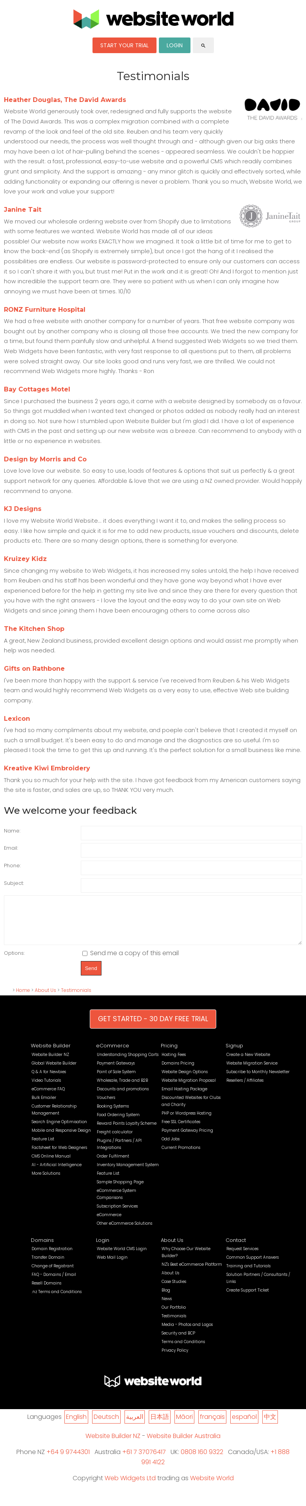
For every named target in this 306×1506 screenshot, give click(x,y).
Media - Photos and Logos (187, 1333)
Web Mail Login (112, 1265)
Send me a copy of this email (130, 961)
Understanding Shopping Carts (127, 1063)
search (203, 45)
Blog (166, 1298)
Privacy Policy (175, 1358)
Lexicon (17, 718)
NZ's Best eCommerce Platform (192, 1273)
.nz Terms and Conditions (57, 1300)
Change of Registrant (53, 1274)
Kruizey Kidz (25, 559)
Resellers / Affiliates (244, 1089)
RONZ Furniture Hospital (44, 309)
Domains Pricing (178, 1071)
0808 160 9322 (202, 1460)
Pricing (169, 1054)
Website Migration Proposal (189, 1089)
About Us (45, 998)
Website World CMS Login (122, 1257)
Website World (212, 1486)
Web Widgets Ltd (130, 1486)
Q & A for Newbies (49, 1080)
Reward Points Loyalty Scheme (127, 1131)
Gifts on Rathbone (34, 668)
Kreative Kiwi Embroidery (47, 768)
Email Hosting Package (184, 1097)
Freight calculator (115, 1140)
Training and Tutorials (248, 1274)
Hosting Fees (174, 1063)
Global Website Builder (54, 1071)
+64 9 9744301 (68, 1460)
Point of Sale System (116, 1080)
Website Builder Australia (184, 1444)
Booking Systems (113, 1114)
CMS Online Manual (51, 1164)
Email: (11, 848)
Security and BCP (178, 1341)
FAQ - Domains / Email (54, 1283)
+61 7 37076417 (144, 1460)
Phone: (12, 865)
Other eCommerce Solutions (124, 1231)
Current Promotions (181, 1156)
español (244, 1424)
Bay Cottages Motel (37, 389)
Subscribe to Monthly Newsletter (258, 1080)
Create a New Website (248, 1063)
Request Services (242, 1257)
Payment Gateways (116, 1071)
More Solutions (46, 1181)
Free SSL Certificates (181, 1130)
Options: (14, 961)
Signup (234, 1054)
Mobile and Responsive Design (61, 1139)
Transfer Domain (48, 1265)
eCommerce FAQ (48, 1097)
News (167, 1307)
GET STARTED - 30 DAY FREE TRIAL (153, 1027)
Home (23, 998)
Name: (12, 830)
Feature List (43, 1147)
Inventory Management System (128, 1173)
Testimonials (76, 998)
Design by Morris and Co (45, 459)
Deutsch (106, 1424)
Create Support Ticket (247, 1298)
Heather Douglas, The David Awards (65, 100)
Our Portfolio (174, 1315)
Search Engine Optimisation (59, 1130)
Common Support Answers (252, 1265)
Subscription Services (117, 1214)
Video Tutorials (46, 1089)
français (212, 1424)
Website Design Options (185, 1080)
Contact (236, 1248)
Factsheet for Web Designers (59, 1156)
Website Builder (51, 1054)
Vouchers (106, 1106)
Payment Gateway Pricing (187, 1139)
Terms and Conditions (183, 1350)
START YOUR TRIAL (124, 45)
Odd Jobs (171, 1147)
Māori (184, 1424)
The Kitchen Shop (34, 628)
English (76, 1424)
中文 (270, 1424)
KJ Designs (22, 509)
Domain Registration (52, 1257)
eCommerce (112, 1054)
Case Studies (174, 1290)
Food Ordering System (118, 1123)
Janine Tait (22, 209)
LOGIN (175, 45)
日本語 (159, 1424)
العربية (134, 1424)
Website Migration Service (252, 1071)
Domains (42, 1248)
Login (102, 1248)
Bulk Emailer (44, 1106)
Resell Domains (46, 1291)
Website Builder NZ (50, 1063)
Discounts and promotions (123, 1097)
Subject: (14, 883)
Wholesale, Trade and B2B (122, 1089)
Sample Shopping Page (120, 1190)
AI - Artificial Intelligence (57, 1173)
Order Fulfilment (113, 1164)
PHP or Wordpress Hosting (187, 1121)
